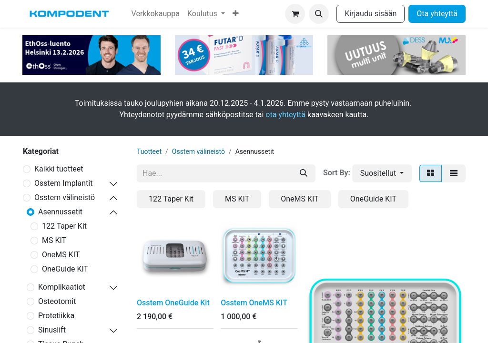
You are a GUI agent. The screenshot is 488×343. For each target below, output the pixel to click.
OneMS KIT (61, 254)
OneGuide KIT (65, 268)
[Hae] (303, 173)
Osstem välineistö (64, 197)
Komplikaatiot (61, 287)
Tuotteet (149, 151)
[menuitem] (155, 13)
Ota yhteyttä (437, 13)
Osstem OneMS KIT (254, 302)
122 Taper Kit (64, 226)
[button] (319, 14)
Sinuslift (52, 329)
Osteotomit (57, 301)
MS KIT (54, 240)
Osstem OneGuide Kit (173, 302)
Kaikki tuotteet (58, 168)
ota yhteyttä (285, 114)
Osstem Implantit (63, 183)
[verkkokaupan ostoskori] (295, 14)
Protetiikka (56, 315)
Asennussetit (60, 211)
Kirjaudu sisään (370, 13)
